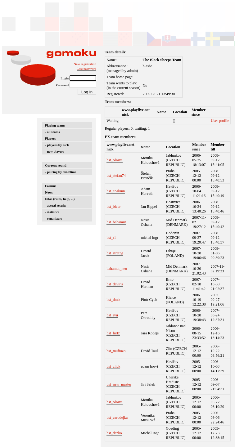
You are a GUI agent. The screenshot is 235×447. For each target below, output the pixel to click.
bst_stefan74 (116, 175)
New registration (85, 64)
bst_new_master (118, 384)
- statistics (52, 212)
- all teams (52, 132)
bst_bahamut (116, 222)
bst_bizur (113, 206)
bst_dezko (114, 433)
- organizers (53, 218)
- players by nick (57, 145)
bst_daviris (114, 284)
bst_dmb (113, 299)
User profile (220, 120)
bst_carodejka (117, 417)
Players (50, 138)
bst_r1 (111, 237)
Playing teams (55, 125)
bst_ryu (112, 315)
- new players (54, 151)
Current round (55, 165)
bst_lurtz (113, 333)
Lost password (86, 68)
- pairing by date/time (60, 172)
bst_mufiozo (115, 351)
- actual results (55, 205)
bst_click (113, 366)
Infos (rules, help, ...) (60, 199)
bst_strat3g (114, 253)
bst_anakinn (115, 191)
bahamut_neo (116, 268)
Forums (50, 186)
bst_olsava (114, 160)
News (49, 192)
